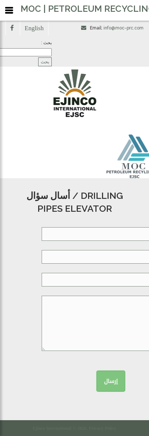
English (34, 28)
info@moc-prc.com (123, 28)
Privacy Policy (102, 428)
